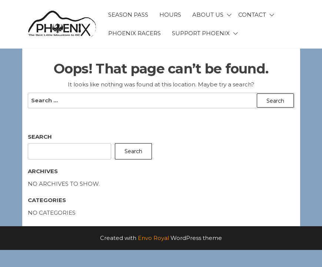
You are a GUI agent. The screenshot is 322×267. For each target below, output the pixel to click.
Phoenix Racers (134, 33)
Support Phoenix (201, 33)
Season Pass (128, 14)
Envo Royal (153, 237)
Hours (170, 14)
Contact (252, 14)
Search (40, 136)
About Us (207, 14)
